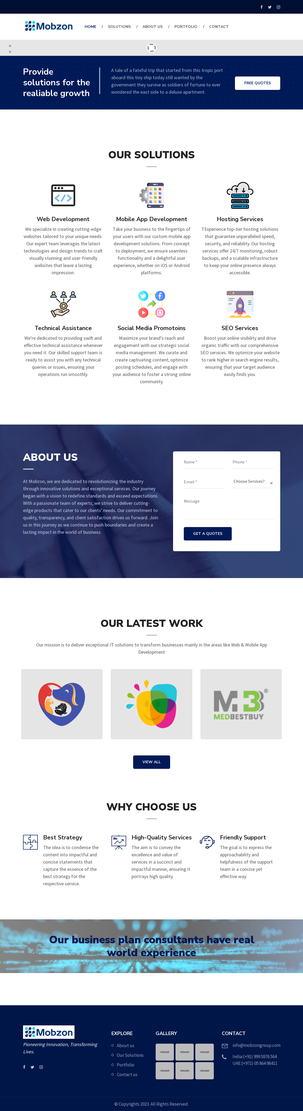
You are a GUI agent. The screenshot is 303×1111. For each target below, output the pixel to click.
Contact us (127, 1074)
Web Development (63, 219)
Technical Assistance (63, 328)
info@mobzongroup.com (256, 1045)
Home (90, 26)
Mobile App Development (151, 219)
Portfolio (185, 26)
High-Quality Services (162, 837)
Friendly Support (243, 837)
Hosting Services (240, 219)
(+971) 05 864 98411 (259, 1063)
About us (125, 1045)
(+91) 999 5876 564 (260, 1056)
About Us (153, 26)
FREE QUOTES (257, 83)
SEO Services (240, 328)
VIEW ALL (152, 762)
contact (219, 26)
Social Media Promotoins (152, 328)
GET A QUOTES (207, 533)
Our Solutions (130, 1055)
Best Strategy (62, 837)
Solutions (119, 26)
